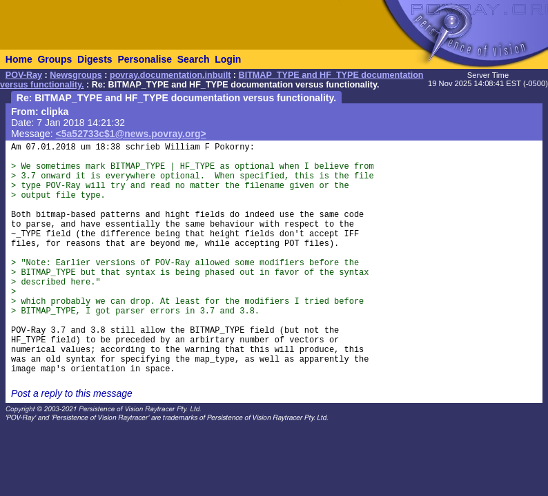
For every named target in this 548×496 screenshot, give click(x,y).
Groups (54, 59)
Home (19, 59)
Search (193, 59)
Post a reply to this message (72, 393)
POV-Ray (24, 75)
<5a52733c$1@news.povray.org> (131, 133)
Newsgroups (76, 75)
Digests (94, 59)
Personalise (144, 59)
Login (228, 59)
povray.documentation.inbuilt (170, 75)
